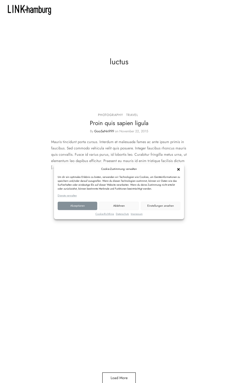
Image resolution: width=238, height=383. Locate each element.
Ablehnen (119, 206)
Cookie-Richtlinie (104, 214)
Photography (110, 115)
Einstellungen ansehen (160, 206)
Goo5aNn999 (104, 131)
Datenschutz (122, 214)
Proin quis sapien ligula (119, 123)
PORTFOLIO (124, 9)
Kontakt (143, 9)
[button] (178, 169)
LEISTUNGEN (99, 9)
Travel (132, 115)
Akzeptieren (77, 206)
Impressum (137, 214)
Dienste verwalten (67, 195)
